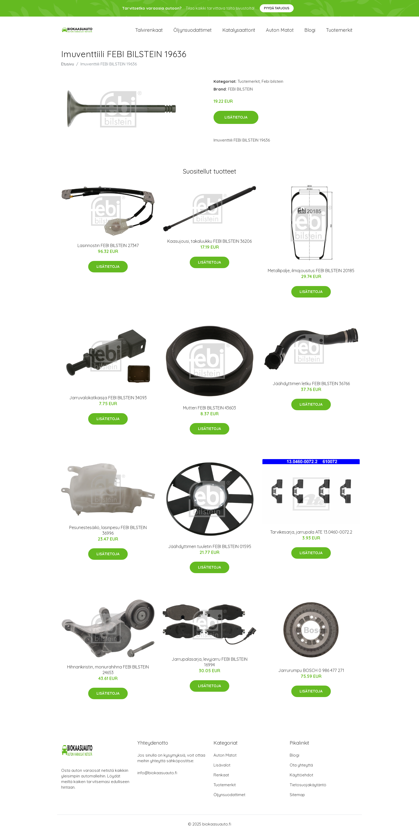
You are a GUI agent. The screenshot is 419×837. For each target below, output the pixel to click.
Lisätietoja (235, 121)
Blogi (309, 32)
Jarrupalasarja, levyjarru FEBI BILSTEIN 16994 (209, 665)
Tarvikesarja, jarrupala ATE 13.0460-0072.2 (311, 535)
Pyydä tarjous (276, 8)
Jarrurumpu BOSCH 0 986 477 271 (311, 674)
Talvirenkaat (149, 32)
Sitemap (297, 798)
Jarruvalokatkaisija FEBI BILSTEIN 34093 (108, 401)
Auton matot (280, 32)
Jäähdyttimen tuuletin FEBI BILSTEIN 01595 (209, 550)
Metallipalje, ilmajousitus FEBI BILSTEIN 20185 (311, 274)
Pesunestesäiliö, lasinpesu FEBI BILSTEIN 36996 (108, 534)
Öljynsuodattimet (192, 32)
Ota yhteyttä (301, 768)
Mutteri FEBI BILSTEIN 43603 (209, 411)
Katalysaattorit (238, 32)
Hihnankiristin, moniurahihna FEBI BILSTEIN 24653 (108, 673)
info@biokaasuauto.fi (157, 776)
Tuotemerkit (339, 32)
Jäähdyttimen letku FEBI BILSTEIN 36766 (311, 387)
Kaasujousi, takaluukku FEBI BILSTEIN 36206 (209, 245)
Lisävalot (222, 768)
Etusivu (67, 67)
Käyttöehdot (301, 778)
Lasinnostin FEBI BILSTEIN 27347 (108, 249)
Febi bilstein (272, 85)
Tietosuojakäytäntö (308, 788)
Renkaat (221, 778)
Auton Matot (225, 758)
